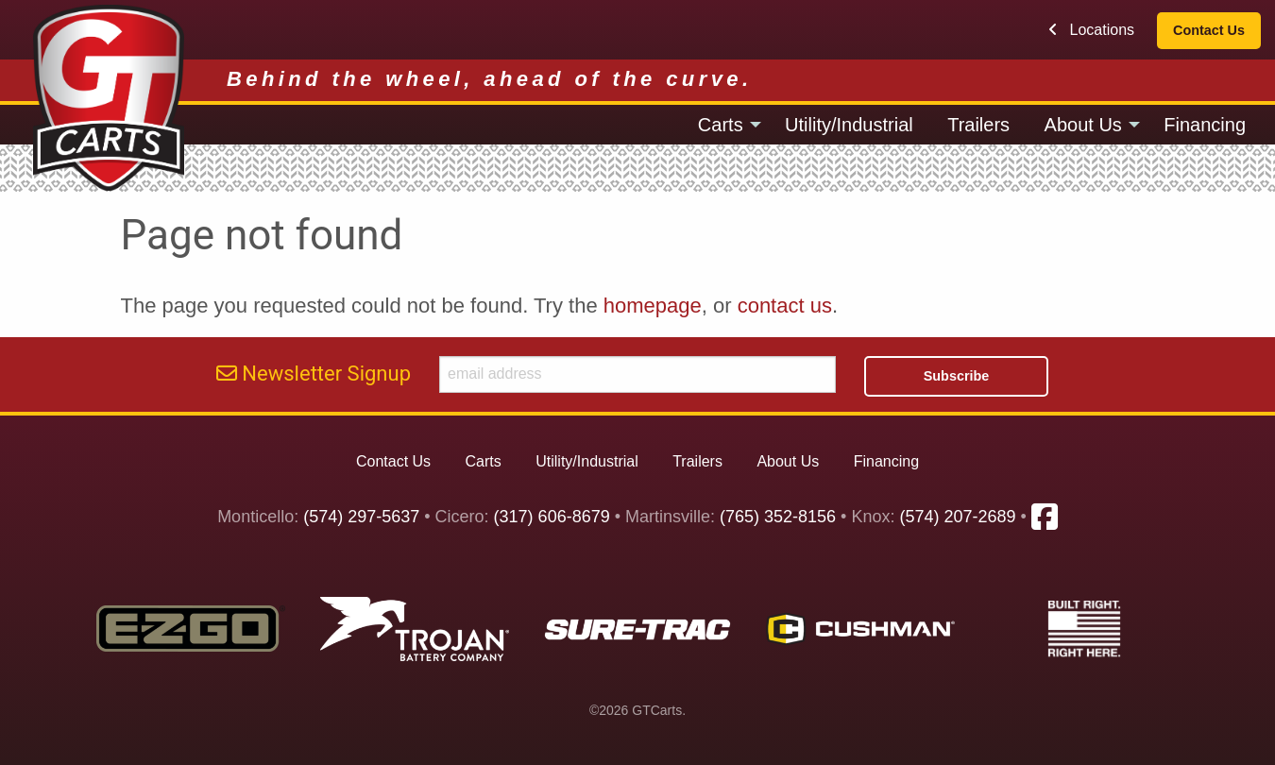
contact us (785, 305)
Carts (720, 124)
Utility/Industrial (849, 124)
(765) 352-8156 (778, 517)
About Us (1083, 124)
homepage (653, 305)
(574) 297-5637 (361, 517)
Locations (1091, 30)
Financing (1205, 124)
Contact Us (1209, 30)
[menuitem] (724, 124)
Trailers (978, 124)
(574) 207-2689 (957, 517)
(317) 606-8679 (552, 517)
